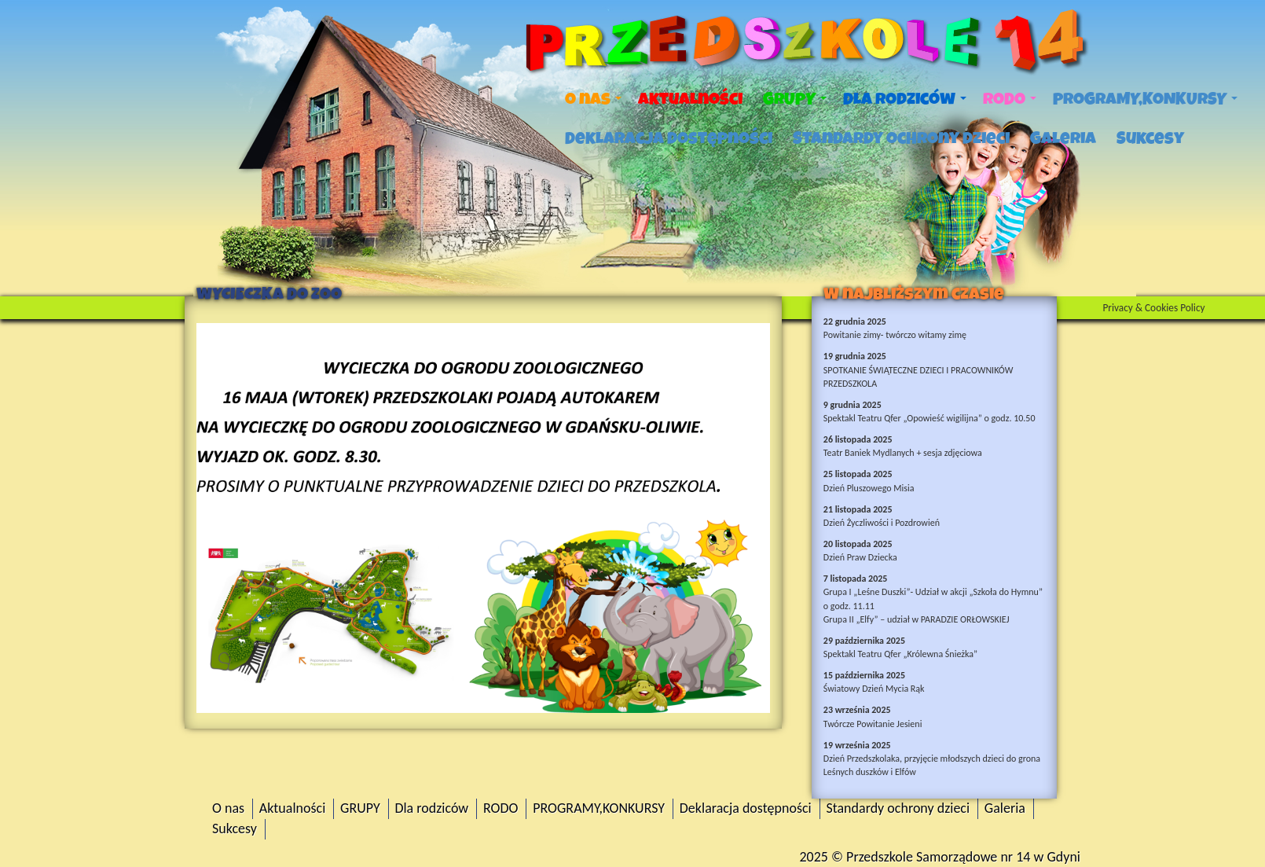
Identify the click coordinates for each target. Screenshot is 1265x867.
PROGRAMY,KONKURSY (1145, 99)
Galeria (1063, 138)
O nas (593, 99)
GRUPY (795, 99)
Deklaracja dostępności (668, 138)
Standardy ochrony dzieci (901, 138)
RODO (1009, 99)
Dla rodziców (904, 99)
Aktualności (690, 99)
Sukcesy (1150, 138)
